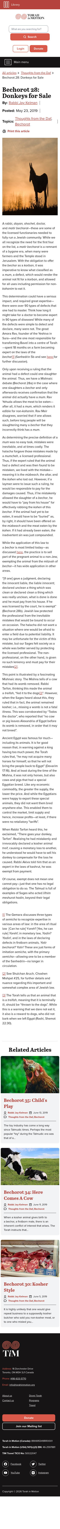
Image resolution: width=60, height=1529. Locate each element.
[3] (40, 693)
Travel (32, 1405)
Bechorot (22, 124)
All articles (9, 73)
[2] (16, 667)
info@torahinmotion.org (22, 1384)
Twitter (42, 1464)
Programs (34, 1400)
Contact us (8, 1400)
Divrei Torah (35, 1395)
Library (12, 4)
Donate (38, 48)
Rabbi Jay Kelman (23, 103)
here (50, 357)
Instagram (43, 1472)
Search (32, 37)
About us (7, 1395)
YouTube (15, 1472)
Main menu (17, 62)
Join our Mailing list (29, 1426)
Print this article (16, 131)
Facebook (16, 1464)
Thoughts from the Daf (36, 73)
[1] (13, 357)
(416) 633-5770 (18, 1378)
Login (20, 48)
